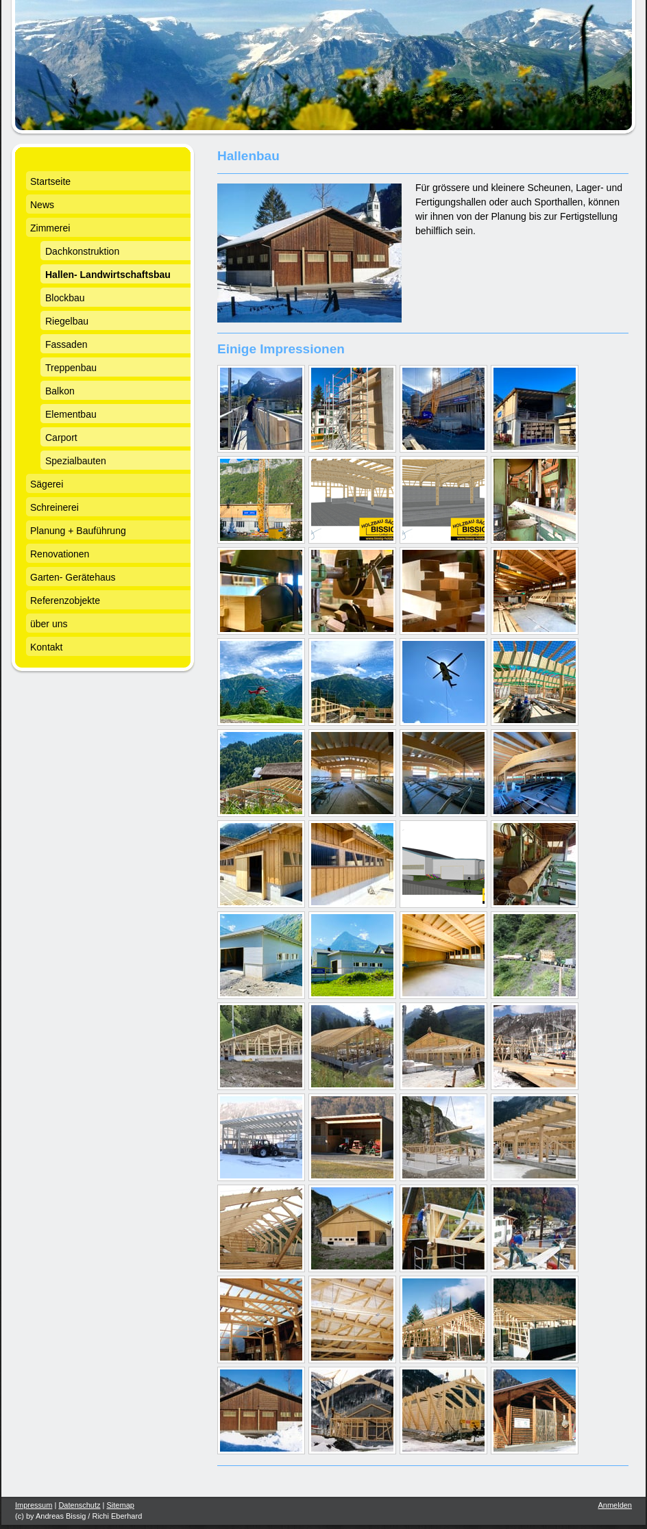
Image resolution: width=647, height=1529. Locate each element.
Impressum (33, 1505)
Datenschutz (79, 1505)
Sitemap (120, 1505)
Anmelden (615, 1505)
